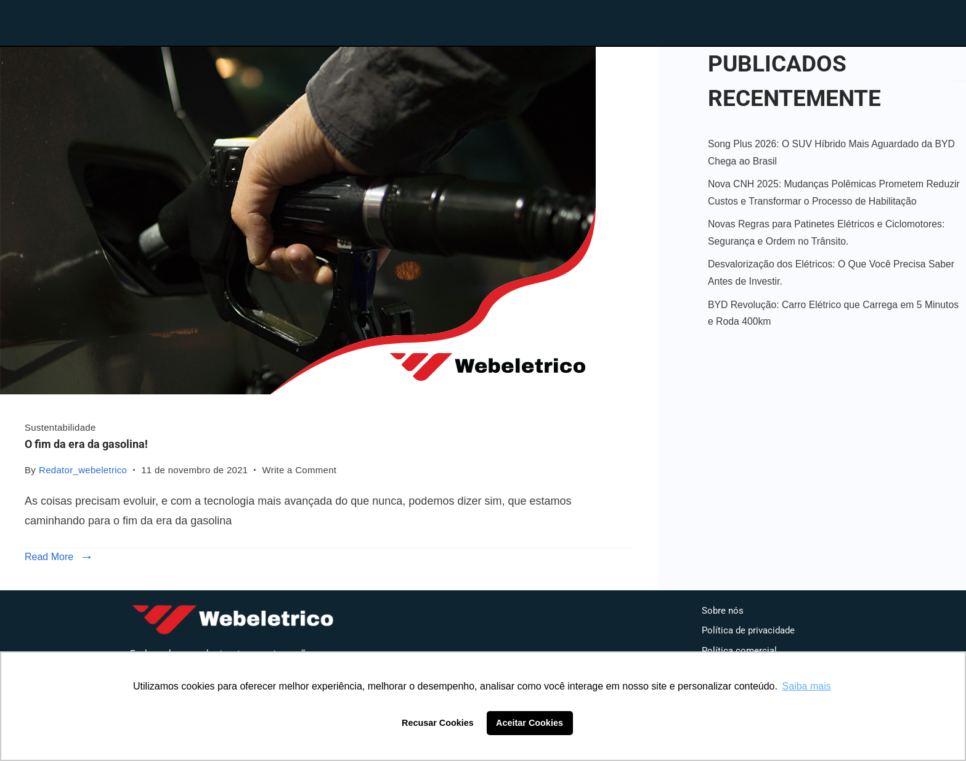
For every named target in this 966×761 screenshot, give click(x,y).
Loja (633, 20)
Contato (789, 20)
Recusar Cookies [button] (438, 723)
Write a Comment (299, 468)
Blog (706, 20)
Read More (49, 556)
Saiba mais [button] (806, 686)
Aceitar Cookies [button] (529, 723)
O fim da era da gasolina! (86, 443)
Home (555, 20)
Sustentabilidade (60, 427)
